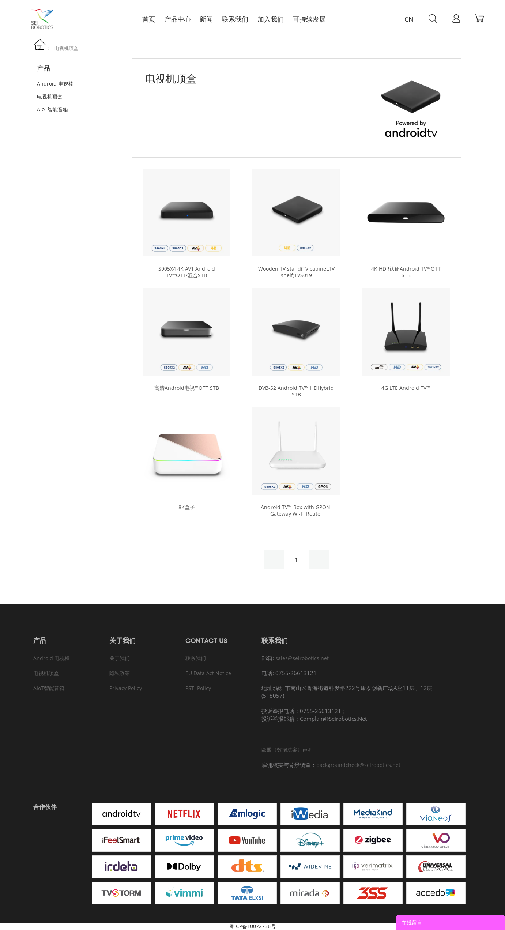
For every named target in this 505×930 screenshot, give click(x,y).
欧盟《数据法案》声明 (287, 749)
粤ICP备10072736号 (252, 926)
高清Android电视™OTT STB (186, 388)
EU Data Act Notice (208, 673)
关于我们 (119, 658)
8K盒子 (186, 507)
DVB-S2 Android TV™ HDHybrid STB (296, 391)
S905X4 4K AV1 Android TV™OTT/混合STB (186, 272)
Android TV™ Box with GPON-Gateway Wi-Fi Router (296, 510)
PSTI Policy (198, 688)
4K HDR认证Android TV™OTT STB (406, 272)
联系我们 (195, 658)
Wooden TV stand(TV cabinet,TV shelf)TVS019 (296, 272)
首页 (41, 44)
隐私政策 (119, 673)
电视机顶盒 (66, 48)
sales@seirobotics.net (302, 658)
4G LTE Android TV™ (405, 388)
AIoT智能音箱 (52, 109)
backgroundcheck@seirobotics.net (358, 764)
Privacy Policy (125, 688)
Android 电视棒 (55, 83)
